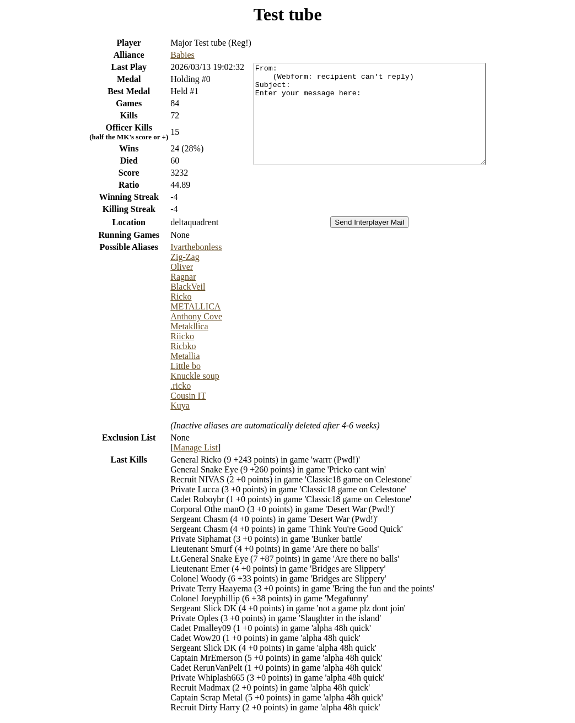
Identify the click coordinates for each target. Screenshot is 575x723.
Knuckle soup (181, 375)
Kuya (166, 405)
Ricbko (169, 346)
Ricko (167, 296)
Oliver (168, 266)
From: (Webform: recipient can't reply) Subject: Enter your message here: (369, 114)
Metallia (171, 356)
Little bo (172, 366)
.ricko (167, 385)
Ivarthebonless (182, 247)
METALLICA (182, 306)
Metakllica (175, 326)
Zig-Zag (171, 257)
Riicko (168, 336)
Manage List (182, 447)
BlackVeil (174, 286)
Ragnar (169, 276)
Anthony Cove (182, 316)
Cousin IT (174, 395)
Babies (169, 54)
